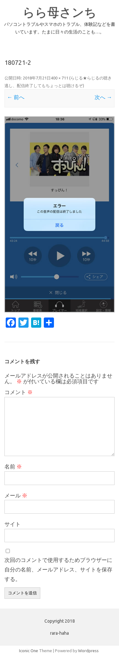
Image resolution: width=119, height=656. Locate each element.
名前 (13, 466)
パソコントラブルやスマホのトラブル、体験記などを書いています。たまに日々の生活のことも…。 (59, 28)
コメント (18, 392)
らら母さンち (59, 12)
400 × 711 (59, 78)
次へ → (103, 97)
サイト (12, 524)
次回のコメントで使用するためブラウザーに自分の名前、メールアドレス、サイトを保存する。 (58, 569)
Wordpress (88, 650)
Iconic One (28, 650)
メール (15, 495)
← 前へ (15, 97)
